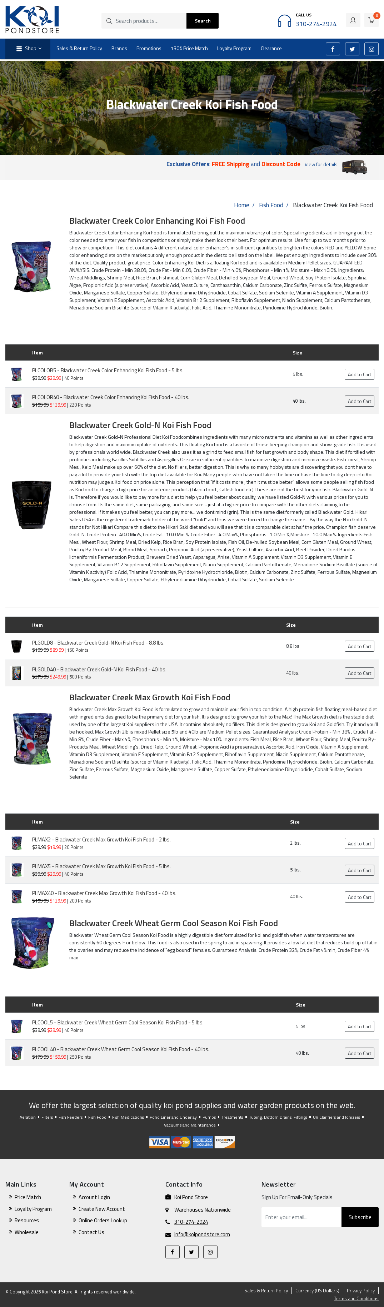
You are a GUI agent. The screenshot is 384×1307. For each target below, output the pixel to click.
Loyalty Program (234, 48)
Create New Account (102, 1209)
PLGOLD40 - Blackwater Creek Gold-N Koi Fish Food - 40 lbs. (99, 669)
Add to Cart (359, 374)
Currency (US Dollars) (317, 1290)
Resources (27, 1220)
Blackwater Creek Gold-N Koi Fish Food (140, 424)
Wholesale (27, 1232)
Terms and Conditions (356, 1298)
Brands (119, 48)
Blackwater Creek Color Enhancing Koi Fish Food (157, 220)
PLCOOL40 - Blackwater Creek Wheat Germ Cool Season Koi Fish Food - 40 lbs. (120, 1049)
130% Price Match (189, 48)
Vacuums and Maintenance (190, 1125)
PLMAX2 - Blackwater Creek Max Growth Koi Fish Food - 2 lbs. (101, 839)
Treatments (232, 1117)
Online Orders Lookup (103, 1220)
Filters (47, 1117)
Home (241, 205)
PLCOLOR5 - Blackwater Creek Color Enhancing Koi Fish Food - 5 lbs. (108, 370)
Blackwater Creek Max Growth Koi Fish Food (149, 697)
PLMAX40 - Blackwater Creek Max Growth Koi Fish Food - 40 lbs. (104, 893)
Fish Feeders (71, 1117)
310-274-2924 (191, 1222)
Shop (25, 49)
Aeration (28, 1117)
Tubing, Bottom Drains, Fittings (278, 1117)
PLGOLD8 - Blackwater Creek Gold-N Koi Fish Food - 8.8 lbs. (98, 642)
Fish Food (271, 205)
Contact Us (91, 1232)
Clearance (271, 48)
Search (203, 20)
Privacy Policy (361, 1290)
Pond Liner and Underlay (173, 1117)
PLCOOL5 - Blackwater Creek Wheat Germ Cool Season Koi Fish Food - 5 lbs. (118, 1022)
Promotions (148, 48)
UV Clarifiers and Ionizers (336, 1117)
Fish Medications (128, 1117)
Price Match (28, 1197)
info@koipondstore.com (202, 1234)
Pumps (209, 1117)
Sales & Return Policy (79, 48)
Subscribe (360, 1217)
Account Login (94, 1197)
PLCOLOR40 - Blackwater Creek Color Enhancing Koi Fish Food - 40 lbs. (110, 397)
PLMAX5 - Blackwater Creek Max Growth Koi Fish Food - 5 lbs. (101, 866)
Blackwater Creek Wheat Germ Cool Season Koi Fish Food (173, 922)
